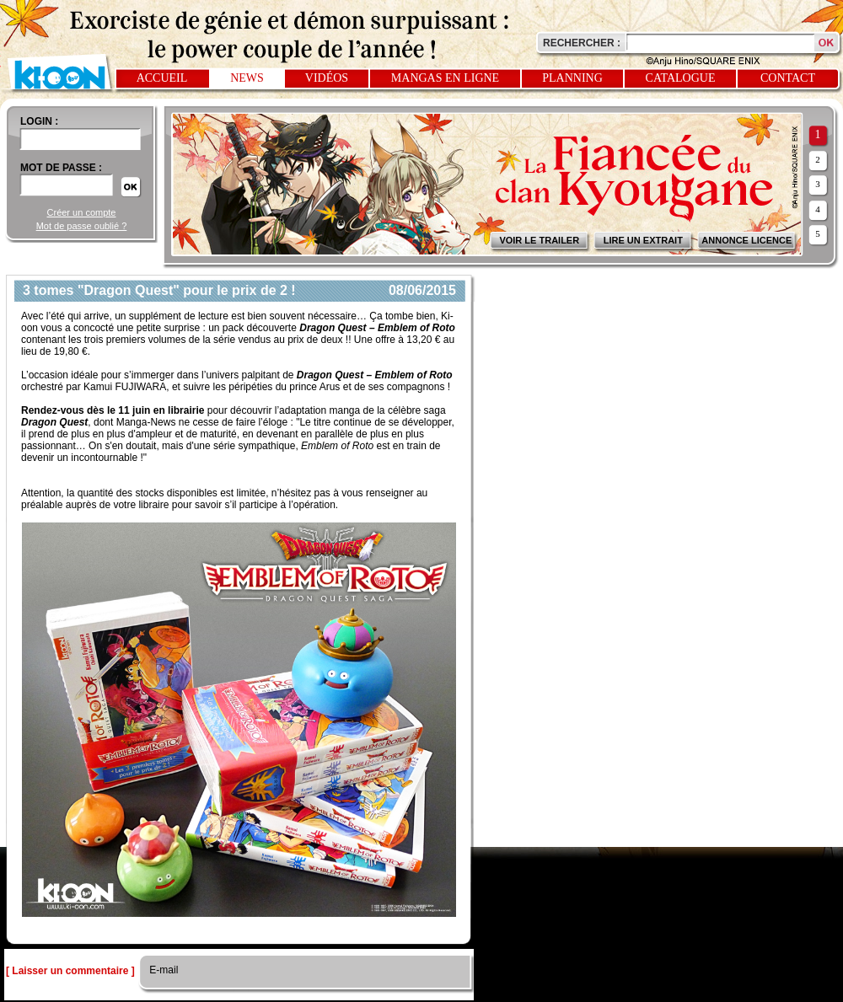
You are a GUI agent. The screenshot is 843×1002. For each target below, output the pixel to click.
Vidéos (326, 78)
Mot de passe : (61, 168)
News (247, 78)
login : (39, 121)
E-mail (162, 970)
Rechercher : (581, 43)
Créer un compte (81, 212)
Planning (572, 78)
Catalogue (681, 78)
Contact (787, 78)
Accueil (162, 78)
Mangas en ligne (445, 78)
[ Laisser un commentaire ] (70, 971)
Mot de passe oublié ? (81, 226)
